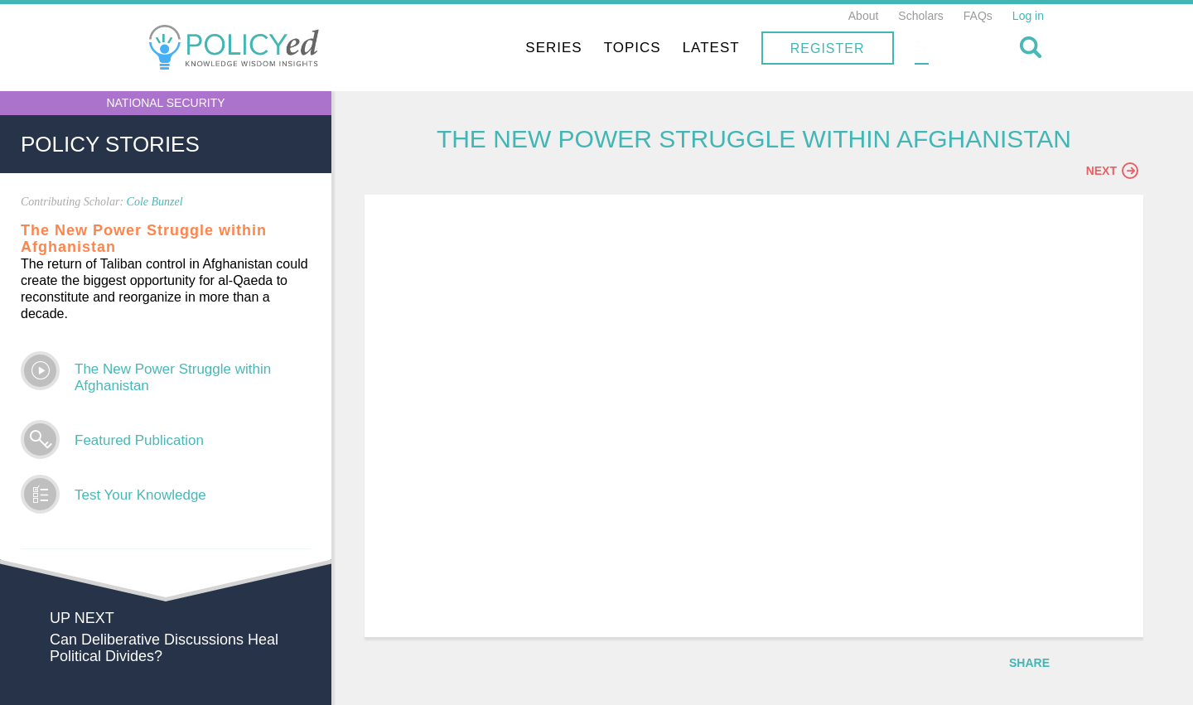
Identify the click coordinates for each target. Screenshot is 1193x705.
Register (933, 48)
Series (659, 48)
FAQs (978, 15)
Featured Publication (139, 440)
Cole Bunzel (155, 202)
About (863, 15)
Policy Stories (110, 144)
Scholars (920, 15)
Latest (816, 48)
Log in (1028, 15)
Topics (737, 48)
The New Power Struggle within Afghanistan (173, 377)
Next (1112, 171)
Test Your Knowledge (140, 495)
